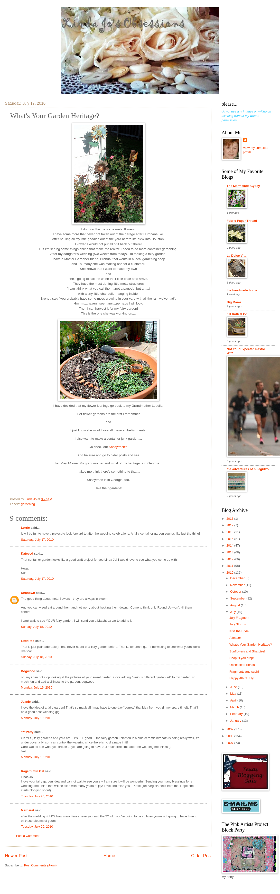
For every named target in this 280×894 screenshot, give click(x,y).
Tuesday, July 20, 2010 (37, 796)
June (234, 687)
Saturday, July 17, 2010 (37, 539)
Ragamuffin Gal (32, 771)
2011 (230, 566)
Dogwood (28, 671)
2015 (230, 539)
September (238, 598)
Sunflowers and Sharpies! (247, 651)
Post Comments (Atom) (40, 865)
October (236, 591)
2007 (230, 743)
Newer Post (16, 855)
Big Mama (234, 302)
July (233, 612)
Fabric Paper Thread (242, 221)
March (235, 707)
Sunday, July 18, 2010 (36, 627)
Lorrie (25, 527)
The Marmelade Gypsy (243, 186)
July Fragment (239, 618)
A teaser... (236, 638)
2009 (230, 729)
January (236, 720)
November (237, 585)
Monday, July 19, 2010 (36, 687)
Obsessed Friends (242, 665)
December (237, 578)
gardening (28, 504)
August (235, 605)
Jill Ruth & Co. (237, 314)
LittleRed (27, 641)
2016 (230, 532)
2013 (230, 552)
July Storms (237, 624)
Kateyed (27, 553)
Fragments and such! (244, 671)
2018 (230, 518)
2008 (230, 736)
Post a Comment (27, 836)
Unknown (28, 593)
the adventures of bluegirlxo (248, 469)
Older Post (201, 855)
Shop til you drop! (241, 658)
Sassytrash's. (118, 447)
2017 (230, 525)
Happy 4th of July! (241, 678)
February (236, 714)
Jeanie (26, 701)
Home (109, 855)
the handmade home (242, 290)
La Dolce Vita (236, 255)
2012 (230, 559)
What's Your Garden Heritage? (250, 644)
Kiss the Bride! (239, 631)
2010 (230, 572)
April (233, 700)
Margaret (27, 810)
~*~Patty (27, 732)
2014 (230, 545)
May (233, 693)
